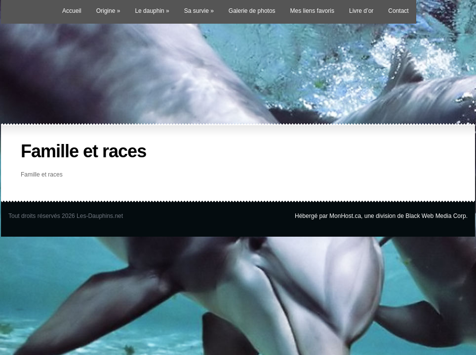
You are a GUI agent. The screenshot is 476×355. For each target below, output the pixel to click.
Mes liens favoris (312, 10)
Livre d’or (361, 10)
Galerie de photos (252, 10)
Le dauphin (152, 10)
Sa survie (199, 10)
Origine (108, 10)
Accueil (71, 10)
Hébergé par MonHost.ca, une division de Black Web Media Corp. (381, 216)
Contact (398, 10)
